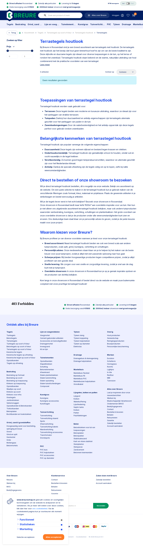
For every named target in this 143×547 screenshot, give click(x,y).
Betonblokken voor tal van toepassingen (84, 428)
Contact (110, 409)
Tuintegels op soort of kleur (18, 344)
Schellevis (111, 361)
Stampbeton (79, 444)
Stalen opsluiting (47, 381)
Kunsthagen (45, 404)
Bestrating (20, 24)
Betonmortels (12, 445)
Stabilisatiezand (80, 439)
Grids (9, 440)
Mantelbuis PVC (80, 379)
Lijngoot (77, 396)
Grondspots (45, 438)
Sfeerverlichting (46, 424)
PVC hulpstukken (47, 452)
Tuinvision (111, 381)
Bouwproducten (113, 344)
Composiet (44, 386)
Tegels (10, 24)
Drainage (126, 24)
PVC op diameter (47, 458)
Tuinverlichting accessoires (51, 432)
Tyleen (116, 24)
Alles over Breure (115, 389)
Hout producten (113, 335)
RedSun (110, 375)
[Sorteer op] (126, 72)
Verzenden (101, 506)
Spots (42, 421)
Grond (9, 432)
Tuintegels (11, 335)
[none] (45, 15)
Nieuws (10, 480)
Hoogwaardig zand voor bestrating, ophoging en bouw (21, 427)
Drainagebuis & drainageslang (86, 358)
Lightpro (110, 369)
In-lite (109, 372)
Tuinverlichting (97, 24)
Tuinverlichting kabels (49, 427)
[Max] (27, 56)
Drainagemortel (46, 344)
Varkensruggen (13, 403)
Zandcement (79, 450)
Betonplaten (12, 411)
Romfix (110, 367)
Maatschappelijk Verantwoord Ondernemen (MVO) (119, 402)
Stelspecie (78, 447)
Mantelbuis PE (79, 376)
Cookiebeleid (81, 537)
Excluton (110, 358)
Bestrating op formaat (15, 375)
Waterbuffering (80, 402)
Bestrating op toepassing (17, 381)
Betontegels (12, 338)
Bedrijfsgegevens (114, 406)
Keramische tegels (14, 352)
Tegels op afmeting (15, 363)
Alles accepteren (53, 537)
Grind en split (12, 434)
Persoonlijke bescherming (118, 346)
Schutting (44, 367)
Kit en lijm (44, 349)
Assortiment (29, 33)
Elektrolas (78, 346)
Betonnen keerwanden (83, 452)
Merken (110, 355)
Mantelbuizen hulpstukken (84, 381)
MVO (9, 487)
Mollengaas (11, 443)
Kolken (76, 399)
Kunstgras (83, 24)
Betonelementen (47, 369)
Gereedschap (112, 338)
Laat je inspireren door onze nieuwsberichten (118, 393)
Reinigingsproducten (115, 341)
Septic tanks (79, 407)
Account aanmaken (115, 426)
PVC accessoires (47, 455)
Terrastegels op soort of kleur (59, 33)
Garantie (110, 420)
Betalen (110, 415)
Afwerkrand (45, 372)
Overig (110, 332)
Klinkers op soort (14, 392)
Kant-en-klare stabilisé (83, 441)
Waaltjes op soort (14, 389)
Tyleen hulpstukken (82, 341)
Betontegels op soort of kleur (19, 346)
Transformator (46, 435)
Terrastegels (101, 33)
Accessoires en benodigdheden (53, 341)
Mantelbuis (79, 369)
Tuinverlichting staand (49, 418)
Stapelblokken (46, 364)
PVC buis (43, 450)
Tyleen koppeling (81, 338)
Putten (76, 413)
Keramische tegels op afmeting (20, 355)
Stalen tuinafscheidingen (50, 383)
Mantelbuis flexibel (81, 373)
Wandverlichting (46, 429)
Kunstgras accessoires (49, 401)
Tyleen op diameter (82, 344)
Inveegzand (45, 346)
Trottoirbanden (13, 409)
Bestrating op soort (14, 378)
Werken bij (111, 398)
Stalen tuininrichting (48, 378)
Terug (12, 33)
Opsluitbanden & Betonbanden (19, 406)
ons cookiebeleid (39, 508)
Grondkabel (78, 384)
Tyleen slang (79, 335)
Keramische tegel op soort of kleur (21, 358)
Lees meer (45, 64)
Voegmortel (45, 335)
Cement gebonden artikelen (51, 338)
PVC (109, 24)
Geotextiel (11, 437)
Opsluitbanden (13, 360)
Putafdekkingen (80, 416)
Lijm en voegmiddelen (51, 24)
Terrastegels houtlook (84, 33)
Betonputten (79, 436)
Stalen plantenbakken (49, 375)
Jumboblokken (13, 400)
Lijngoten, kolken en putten (85, 392)
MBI (108, 378)
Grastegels (11, 397)
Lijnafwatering (79, 404)
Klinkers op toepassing (16, 383)
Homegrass (112, 364)
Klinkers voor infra (14, 395)
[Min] (12, 56)
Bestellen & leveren (115, 412)
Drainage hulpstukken (82, 361)
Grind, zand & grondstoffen (35, 24)
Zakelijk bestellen (114, 423)
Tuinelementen (68, 24)
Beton (76, 424)
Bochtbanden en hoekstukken (19, 414)
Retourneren (112, 418)
